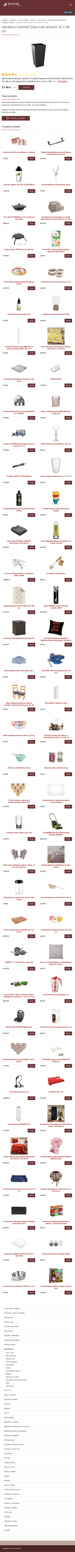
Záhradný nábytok (11, 1526)
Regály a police (9, 1463)
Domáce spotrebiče (11, 1326)
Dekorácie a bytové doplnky (14, 1313)
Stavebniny (10, 1386)
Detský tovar (10, 1359)
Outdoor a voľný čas (11, 1449)
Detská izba (8, 1317)
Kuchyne (7, 1404)
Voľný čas (8, 1512)
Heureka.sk (13, 20)
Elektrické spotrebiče (12, 1340)
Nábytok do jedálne (11, 1422)
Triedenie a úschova (11, 1494)
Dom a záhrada (24, 20)
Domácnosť (8, 1331)
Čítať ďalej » (63, 81)
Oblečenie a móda (12, 1377)
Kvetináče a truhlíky (8, 22)
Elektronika (10, 1365)
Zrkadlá (7, 1530)
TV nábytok (8, 1499)
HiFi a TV (7, 1390)
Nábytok (9, 1374)
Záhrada (33, 20)
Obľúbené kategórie (11, 1435)
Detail (31, 158)
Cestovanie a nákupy (12, 1308)
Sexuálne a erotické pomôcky (16, 1380)
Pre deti (7, 1458)
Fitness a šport (9, 1345)
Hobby (8, 1368)
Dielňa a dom (9, 1322)
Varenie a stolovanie (11, 1503)
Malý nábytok (9, 1417)
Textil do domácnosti (12, 1490)
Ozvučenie (8, 1454)
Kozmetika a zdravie (13, 1371)
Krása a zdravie (10, 1395)
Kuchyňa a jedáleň (11, 1399)
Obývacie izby (9, 1440)
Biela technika (11, 1356)
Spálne (6, 1476)
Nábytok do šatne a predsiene (15, 1431)
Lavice (6, 1413)
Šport (8, 1383)
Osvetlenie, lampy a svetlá (13, 1444)
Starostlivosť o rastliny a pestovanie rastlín (51, 20)
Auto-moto (10, 1353)
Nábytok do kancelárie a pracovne (16, 1426)
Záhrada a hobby (10, 1521)
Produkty (5, 20)
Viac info (26, 87)
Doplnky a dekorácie (11, 1335)
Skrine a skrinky (10, 1471)
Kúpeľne (7, 1408)
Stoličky (7, 1481)
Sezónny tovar (9, 1467)
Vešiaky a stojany (10, 1508)
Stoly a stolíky (9, 1485)
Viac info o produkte (15, 118)
